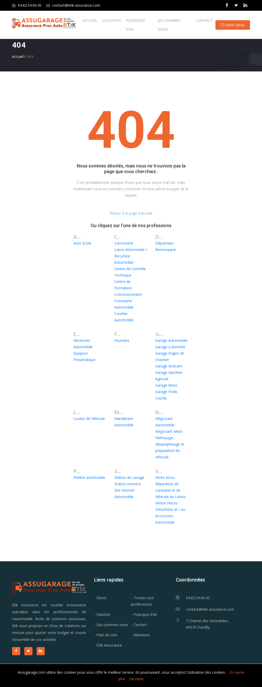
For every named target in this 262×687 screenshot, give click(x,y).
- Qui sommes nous (111, 624)
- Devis (100, 597)
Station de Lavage (129, 477)
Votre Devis (233, 25)
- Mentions (140, 634)
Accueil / (19, 56)
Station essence (127, 483)
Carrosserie (123, 243)
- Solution (102, 614)
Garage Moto (166, 385)
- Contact (139, 624)
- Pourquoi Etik (144, 614)
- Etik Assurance (108, 645)
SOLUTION (111, 20)
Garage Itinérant (168, 366)
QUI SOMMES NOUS (169, 25)
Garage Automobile (171, 340)
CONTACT (204, 20)
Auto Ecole (82, 243)
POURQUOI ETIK (135, 25)
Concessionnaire (128, 294)
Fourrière (121, 340)
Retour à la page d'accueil (131, 213)
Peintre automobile (89, 477)
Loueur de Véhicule (89, 418)
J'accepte (136, 678)
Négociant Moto (169, 431)
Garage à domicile (170, 346)
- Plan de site (105, 634)
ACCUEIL (90, 20)
